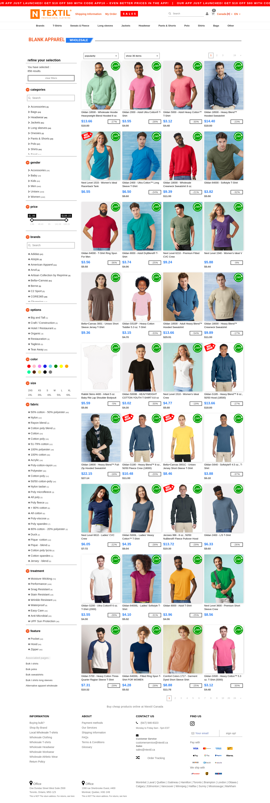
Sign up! (231, 733)
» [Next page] (240, 55)
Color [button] (34, 359)
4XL (49, 395)
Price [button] (34, 206)
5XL (59, 395)
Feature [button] (35, 631)
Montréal (141, 782)
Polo (187, 25)
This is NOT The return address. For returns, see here (52, 796)
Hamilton (186, 782)
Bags (216, 25)
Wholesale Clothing (41, 737)
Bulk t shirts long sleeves (39, 680)
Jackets (125, 25)
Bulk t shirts (32, 663)
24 (234, 55)
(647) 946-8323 (150, 722)
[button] (208, 13)
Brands (40, 25)
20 (229, 698)
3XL (40, 395)
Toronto (197, 782)
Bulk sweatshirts (34, 674)
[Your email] (204, 733)
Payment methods (92, 722)
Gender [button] (35, 162)
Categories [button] (37, 89)
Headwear (144, 25)
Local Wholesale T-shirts (44, 732)
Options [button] (35, 309)
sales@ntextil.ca (145, 749)
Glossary (87, 747)
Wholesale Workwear (42, 751)
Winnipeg (181, 786)
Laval (151, 782)
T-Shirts (57, 25)
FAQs (85, 737)
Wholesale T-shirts (40, 742)
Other (230, 25)
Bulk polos (31, 669)
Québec (161, 782)
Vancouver (167, 786)
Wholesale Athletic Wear (44, 756)
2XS (30, 390)
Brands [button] (35, 237)
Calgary (140, 786)
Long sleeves (105, 25)
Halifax (193, 786)
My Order (111, 13)
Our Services (89, 727)
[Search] (185, 13)
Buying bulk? (37, 722)
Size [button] (33, 383)
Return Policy (37, 761)
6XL (68, 395)
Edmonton (153, 786)
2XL (30, 395)
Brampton (209, 782)
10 (223, 698)
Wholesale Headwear (42, 747)
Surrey (202, 786)
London (221, 782)
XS (39, 390)
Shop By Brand (38, 727)
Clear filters (51, 78)
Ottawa (232, 782)
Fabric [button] (34, 404)
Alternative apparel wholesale (42, 685)
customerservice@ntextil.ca (152, 742)
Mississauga (216, 786)
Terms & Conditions (93, 742)
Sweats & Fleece (79, 25)
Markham (230, 786)
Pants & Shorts (167, 25)
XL (69, 390)
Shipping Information (88, 13)
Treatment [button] (37, 571)
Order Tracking (156, 758)
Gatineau (173, 782)
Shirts (201, 25)
